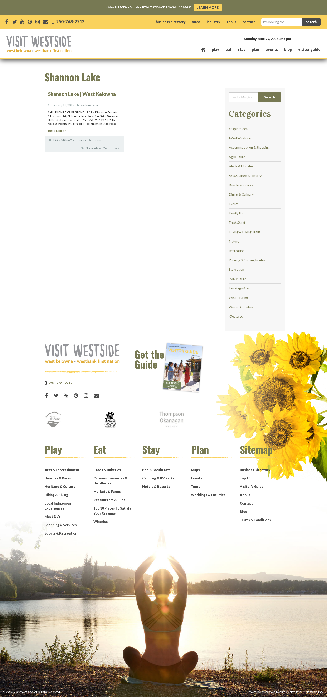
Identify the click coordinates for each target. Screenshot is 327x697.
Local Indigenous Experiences (58, 505)
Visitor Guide (309, 49)
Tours (195, 486)
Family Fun (236, 213)
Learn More (208, 7)
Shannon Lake (93, 148)
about (231, 22)
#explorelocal (238, 129)
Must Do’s (53, 516)
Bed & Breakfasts (156, 470)
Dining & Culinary (241, 194)
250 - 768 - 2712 (60, 383)
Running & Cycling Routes (247, 260)
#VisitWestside (240, 138)
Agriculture (237, 157)
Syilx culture (237, 279)
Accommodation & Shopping (249, 147)
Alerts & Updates (241, 166)
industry (213, 22)
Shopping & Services (61, 525)
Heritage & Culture (60, 486)
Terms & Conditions (255, 520)
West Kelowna (111, 148)
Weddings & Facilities (208, 495)
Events (233, 204)
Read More (57, 130)
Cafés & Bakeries (107, 470)
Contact (246, 503)
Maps (195, 470)
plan (255, 49)
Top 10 (245, 478)
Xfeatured (236, 316)
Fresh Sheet (237, 222)
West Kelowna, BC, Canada (295, 38)
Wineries (100, 521)
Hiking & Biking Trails (65, 140)
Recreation (95, 140)
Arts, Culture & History (245, 175)
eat (228, 49)
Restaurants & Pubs (109, 500)
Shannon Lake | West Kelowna (82, 94)
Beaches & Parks (241, 185)
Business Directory (255, 470)
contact (249, 22)
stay (241, 49)
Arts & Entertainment (62, 470)
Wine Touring (238, 297)
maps (196, 22)
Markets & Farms (107, 491)
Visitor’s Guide (252, 486)
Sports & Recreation (61, 533)
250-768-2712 (69, 21)
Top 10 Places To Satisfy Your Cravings (112, 510)
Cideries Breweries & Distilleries (110, 480)
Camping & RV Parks (158, 478)
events (271, 49)
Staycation (236, 269)
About (245, 495)
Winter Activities (241, 307)
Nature (83, 140)
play (215, 49)
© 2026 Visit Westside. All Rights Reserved (31, 691)
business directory (171, 22)
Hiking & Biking (56, 495)
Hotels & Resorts (156, 486)
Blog (288, 49)
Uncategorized (239, 288)
